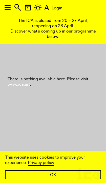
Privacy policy (41, 162)
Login (57, 8)
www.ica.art (19, 84)
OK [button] (53, 174)
